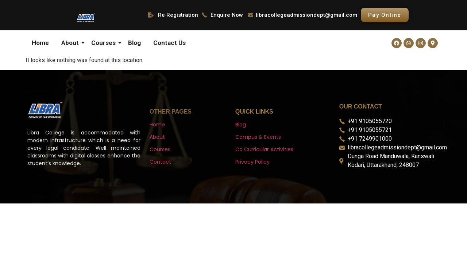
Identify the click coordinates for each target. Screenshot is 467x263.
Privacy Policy (252, 161)
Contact (160, 161)
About (71, 42)
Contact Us (169, 42)
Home (40, 42)
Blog (134, 42)
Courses (104, 42)
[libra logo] (86, 17)
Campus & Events (258, 137)
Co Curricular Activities (264, 149)
